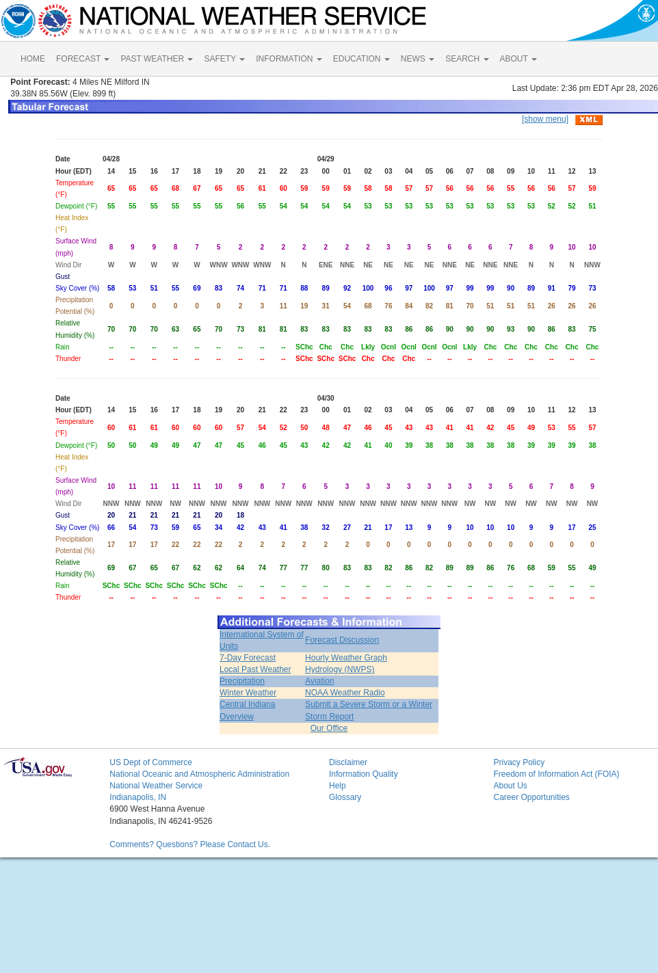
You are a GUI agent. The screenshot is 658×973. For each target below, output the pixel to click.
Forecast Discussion (342, 640)
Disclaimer (348, 762)
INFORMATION (288, 59)
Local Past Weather (255, 669)
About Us (510, 785)
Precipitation (242, 681)
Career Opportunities (531, 797)
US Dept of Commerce (150, 762)
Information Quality (363, 774)
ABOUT (518, 59)
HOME (33, 59)
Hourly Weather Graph (346, 658)
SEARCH (466, 59)
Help (337, 785)
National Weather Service (155, 785)
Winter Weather (248, 692)
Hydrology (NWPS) (339, 669)
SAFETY (224, 59)
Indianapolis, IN (137, 797)
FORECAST (82, 59)
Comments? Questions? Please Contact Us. (189, 844)
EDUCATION (361, 59)
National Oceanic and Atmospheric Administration (199, 774)
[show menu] (545, 119)
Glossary (345, 797)
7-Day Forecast (248, 658)
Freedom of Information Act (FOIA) (556, 774)
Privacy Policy (518, 762)
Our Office (329, 728)
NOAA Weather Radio (345, 692)
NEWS (417, 59)
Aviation (319, 681)
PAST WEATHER (156, 59)
